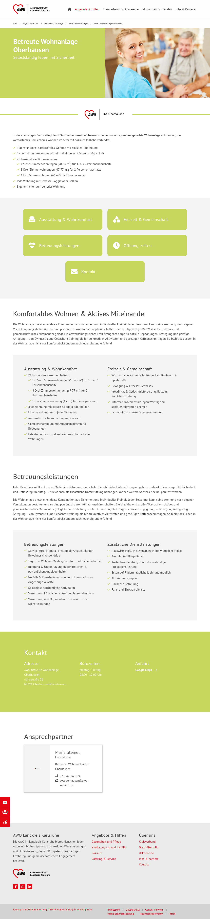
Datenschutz (133, 909)
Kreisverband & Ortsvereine (121, 9)
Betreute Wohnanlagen (78, 23)
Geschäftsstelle (148, 847)
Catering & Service (104, 859)
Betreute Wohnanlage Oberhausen (108, 23)
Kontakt (144, 864)
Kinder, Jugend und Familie (109, 847)
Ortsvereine (146, 853)
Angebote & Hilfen (87, 9)
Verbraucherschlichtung (120, 913)
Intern (172, 913)
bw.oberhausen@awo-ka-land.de (74, 783)
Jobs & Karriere (185, 9)
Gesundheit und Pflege (53, 23)
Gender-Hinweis (154, 909)
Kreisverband (147, 841)
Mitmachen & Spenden (157, 9)
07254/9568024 (70, 776)
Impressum (113, 909)
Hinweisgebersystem (151, 913)
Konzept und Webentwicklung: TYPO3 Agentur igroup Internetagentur (52, 909)
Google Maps (143, 670)
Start (15, 23)
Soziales (97, 853)
